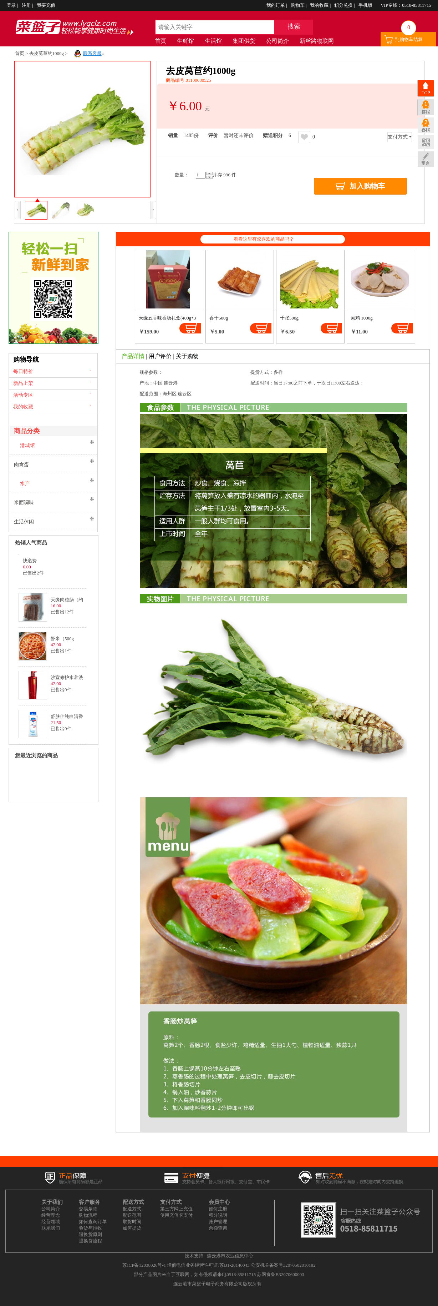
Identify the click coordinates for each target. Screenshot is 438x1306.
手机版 (365, 5)
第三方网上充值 (176, 1208)
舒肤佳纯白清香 (67, 716)
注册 (27, 5)
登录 (12, 5)
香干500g (218, 318)
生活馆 (213, 41)
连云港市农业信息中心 (230, 1256)
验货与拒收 (90, 1228)
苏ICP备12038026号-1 (144, 1265)
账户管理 (218, 1221)
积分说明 (218, 1215)
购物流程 (88, 1215)
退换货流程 (90, 1241)
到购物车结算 (409, 39)
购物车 (298, 5)
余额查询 (218, 1228)
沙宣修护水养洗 (67, 677)
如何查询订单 (93, 1221)
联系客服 (92, 53)
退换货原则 (90, 1234)
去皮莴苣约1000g (46, 53)
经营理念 (50, 1215)
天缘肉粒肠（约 (67, 599)
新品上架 (23, 383)
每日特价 (23, 371)
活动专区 (23, 395)
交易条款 (88, 1208)
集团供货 (244, 41)
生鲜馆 (185, 41)
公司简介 (277, 41)
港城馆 (27, 445)
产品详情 (133, 356)
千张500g (289, 318)
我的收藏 (320, 5)
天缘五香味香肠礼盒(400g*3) (168, 318)
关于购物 (187, 356)
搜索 (293, 26)
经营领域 (50, 1221)
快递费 (30, 560)
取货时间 (132, 1221)
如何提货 (132, 1228)
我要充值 (46, 5)
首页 (160, 41)
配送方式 (132, 1208)
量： (182, 174)
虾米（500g (62, 638)
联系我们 (50, 1228)
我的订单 (276, 5)
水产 (25, 483)
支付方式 (398, 137)
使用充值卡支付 (176, 1215)
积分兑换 (344, 5)
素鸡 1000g (362, 318)
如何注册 (218, 1208)
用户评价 (160, 356)
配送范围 (132, 1215)
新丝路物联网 (317, 41)
